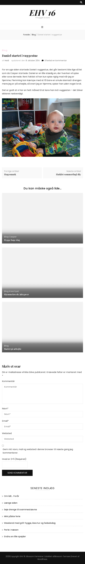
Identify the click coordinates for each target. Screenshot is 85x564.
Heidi (7, 60)
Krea (11, 291)
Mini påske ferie (12, 516)
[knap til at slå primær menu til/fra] (42, 27)
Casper (13, 236)
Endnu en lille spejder (15, 536)
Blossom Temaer (62, 556)
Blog (4, 50)
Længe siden (10, 502)
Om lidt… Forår (11, 496)
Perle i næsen (11, 529)
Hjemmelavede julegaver (16, 294)
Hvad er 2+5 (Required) (14, 459)
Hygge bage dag (12, 240)
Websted (7, 433)
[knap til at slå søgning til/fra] (81, 2)
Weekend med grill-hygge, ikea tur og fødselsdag (29, 523)
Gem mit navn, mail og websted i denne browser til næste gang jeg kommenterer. (38, 451)
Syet (16, 291)
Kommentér (8, 381)
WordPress (42, 559)
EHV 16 (42, 12)
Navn (5, 408)
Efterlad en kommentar (56, 60)
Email (5, 420)
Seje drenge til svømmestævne (20, 509)
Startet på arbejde (12, 349)
